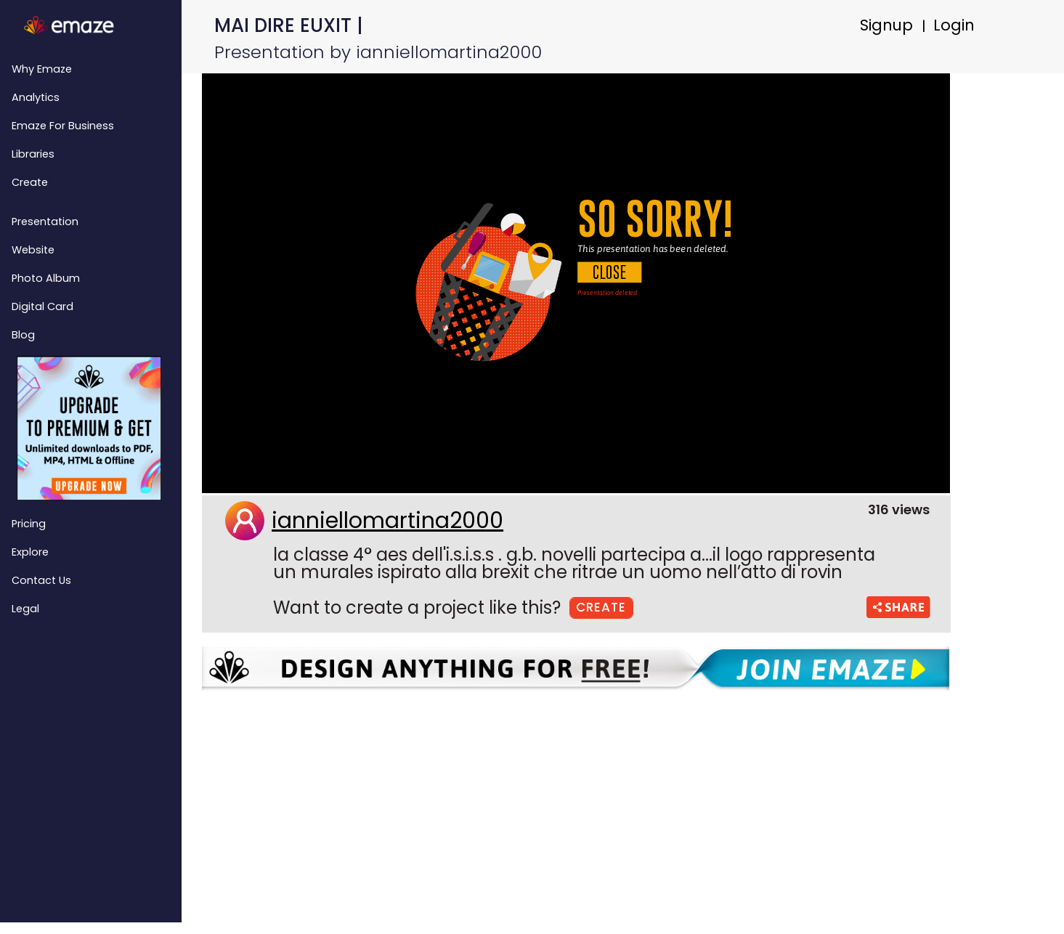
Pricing (29, 523)
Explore (30, 552)
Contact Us (41, 580)
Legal (25, 608)
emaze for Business (63, 125)
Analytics (36, 97)
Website (33, 250)
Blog (23, 335)
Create (30, 182)
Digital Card (42, 306)
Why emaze (42, 69)
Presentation (45, 221)
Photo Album (46, 278)
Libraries (33, 154)
